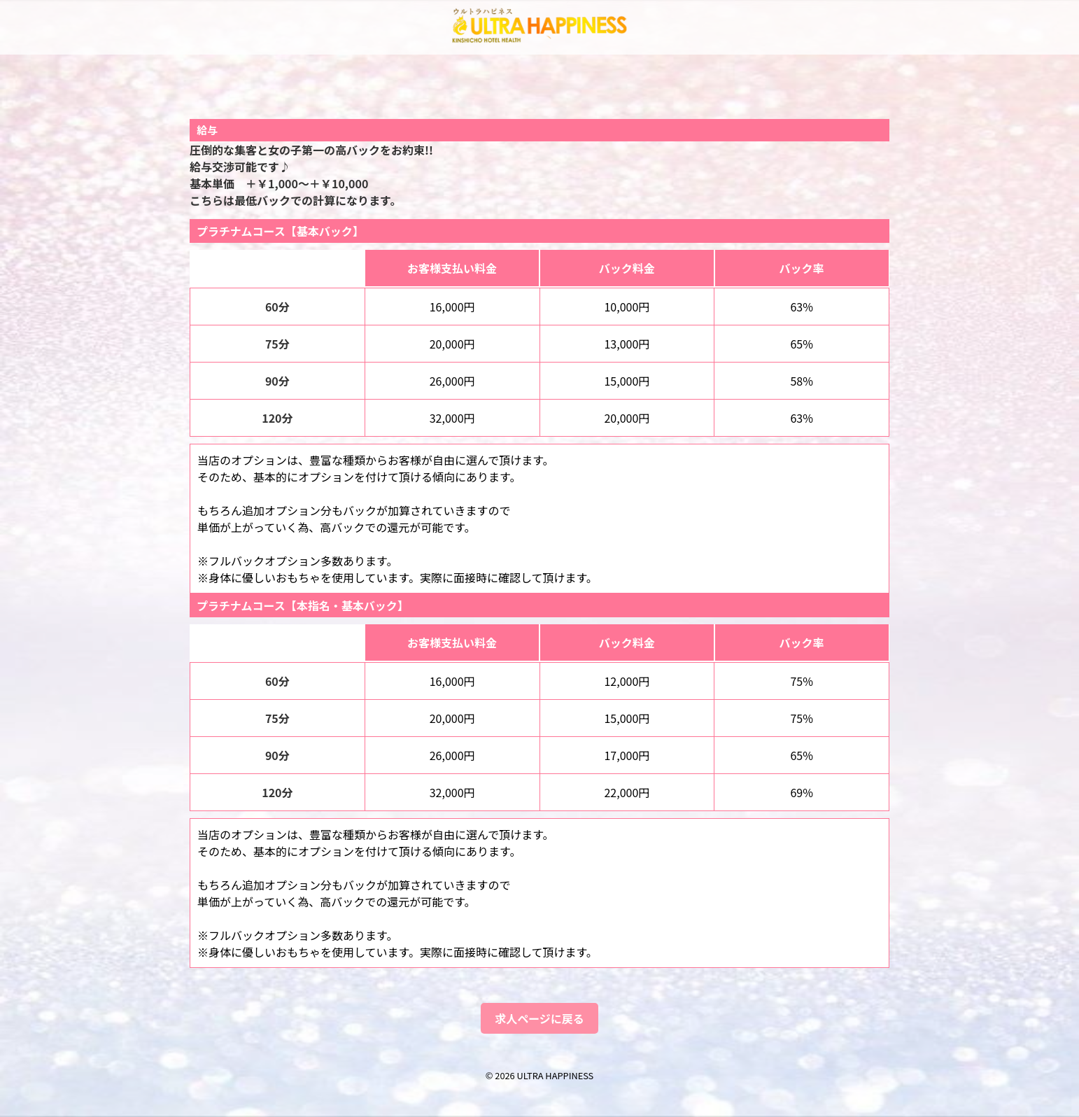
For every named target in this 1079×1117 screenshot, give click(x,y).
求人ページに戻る (539, 1018)
